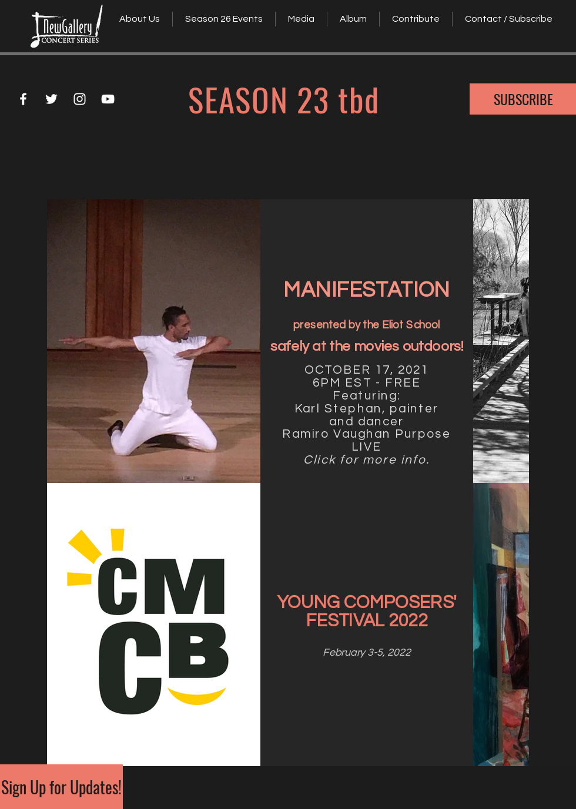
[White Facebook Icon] (23, 99)
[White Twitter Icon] (51, 99)
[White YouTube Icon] (108, 99)
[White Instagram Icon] (80, 99)
